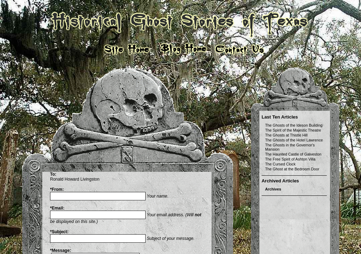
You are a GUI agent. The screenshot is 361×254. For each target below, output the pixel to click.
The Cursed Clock (280, 164)
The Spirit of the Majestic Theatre (293, 130)
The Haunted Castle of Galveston (293, 154)
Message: (60, 250)
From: (57, 189)
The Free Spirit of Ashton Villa (290, 159)
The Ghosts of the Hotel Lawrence (294, 140)
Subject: (59, 231)
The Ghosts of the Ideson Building (294, 125)
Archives (273, 189)
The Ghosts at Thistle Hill (286, 135)
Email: (57, 208)
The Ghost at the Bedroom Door (292, 169)
